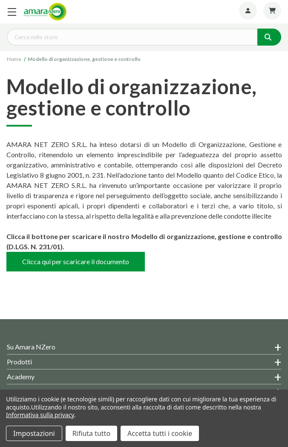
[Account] (248, 11)
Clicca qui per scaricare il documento (75, 261)
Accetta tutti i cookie (159, 433)
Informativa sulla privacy (40, 415)
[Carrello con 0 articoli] (272, 11)
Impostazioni (34, 433)
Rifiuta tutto (91, 433)
